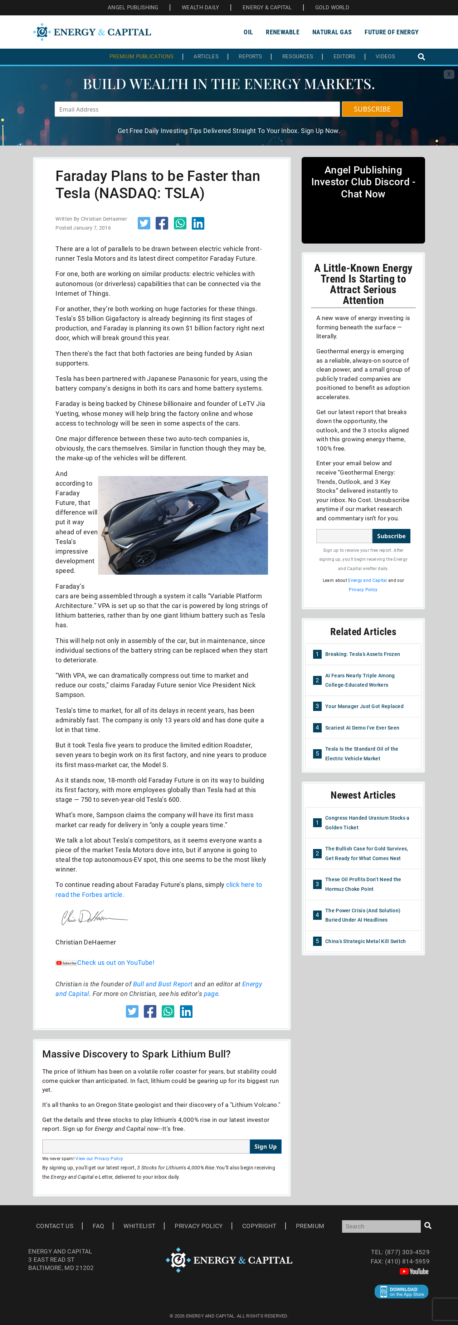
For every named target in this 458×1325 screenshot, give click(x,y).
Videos (385, 57)
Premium (310, 1226)
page (211, 993)
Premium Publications (141, 57)
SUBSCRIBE (372, 109)
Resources (297, 57)
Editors (344, 57)
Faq (98, 1226)
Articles (206, 57)
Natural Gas (332, 32)
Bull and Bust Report (163, 984)
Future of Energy (392, 32)
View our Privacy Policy (99, 1158)
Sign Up (265, 1146)
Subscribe (391, 536)
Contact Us (54, 1226)
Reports (250, 57)
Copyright (259, 1226)
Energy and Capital (367, 580)
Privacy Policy (363, 589)
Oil (248, 32)
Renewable (282, 32)
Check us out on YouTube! (105, 962)
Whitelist (139, 1226)
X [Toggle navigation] (449, 74)
